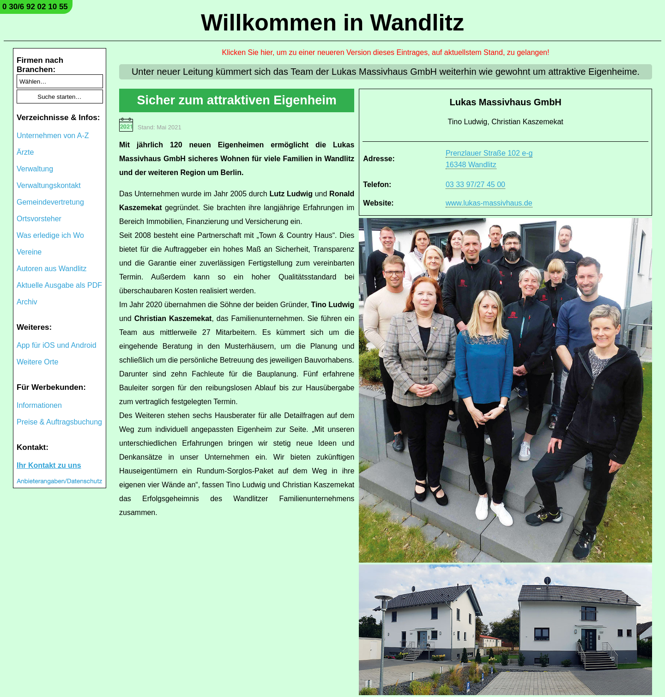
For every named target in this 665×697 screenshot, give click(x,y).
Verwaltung (35, 169)
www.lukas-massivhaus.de (489, 203)
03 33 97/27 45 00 (475, 184)
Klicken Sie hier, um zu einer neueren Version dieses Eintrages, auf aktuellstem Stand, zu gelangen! (386, 52)
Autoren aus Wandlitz (51, 269)
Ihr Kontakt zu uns (49, 465)
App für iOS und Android (57, 345)
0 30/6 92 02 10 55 (35, 6)
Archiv (27, 302)
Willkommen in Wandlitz (332, 23)
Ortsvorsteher (39, 219)
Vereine (29, 252)
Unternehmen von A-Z (53, 135)
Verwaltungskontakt (49, 185)
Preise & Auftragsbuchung (59, 422)
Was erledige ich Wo (50, 235)
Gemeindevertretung (50, 202)
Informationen (39, 405)
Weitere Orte (37, 362)
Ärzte (25, 152)
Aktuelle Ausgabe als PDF (59, 285)
